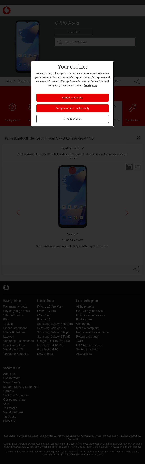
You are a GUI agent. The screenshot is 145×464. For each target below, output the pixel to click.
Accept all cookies (72, 97)
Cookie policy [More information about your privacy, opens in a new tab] (90, 85)
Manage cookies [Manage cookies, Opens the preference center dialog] (72, 118)
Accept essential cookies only (72, 108)
